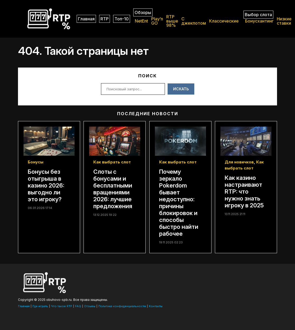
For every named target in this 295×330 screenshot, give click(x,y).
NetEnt (141, 21)
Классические (224, 21)
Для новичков (239, 161)
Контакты (156, 306)
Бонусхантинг (259, 21)
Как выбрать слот (112, 161)
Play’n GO (157, 21)
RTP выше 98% (172, 21)
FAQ (78, 306)
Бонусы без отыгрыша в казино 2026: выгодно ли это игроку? (46, 185)
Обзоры (143, 12)
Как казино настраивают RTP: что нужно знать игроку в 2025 (244, 191)
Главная (86, 18)
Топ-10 (121, 18)
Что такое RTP (61, 306)
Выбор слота (258, 14)
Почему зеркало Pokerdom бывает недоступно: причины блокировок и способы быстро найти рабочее (178, 202)
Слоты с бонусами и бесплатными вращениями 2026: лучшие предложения (112, 188)
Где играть (40, 306)
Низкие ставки (284, 21)
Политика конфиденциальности (122, 306)
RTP (104, 18)
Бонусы (35, 161)
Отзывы (89, 306)
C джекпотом (193, 21)
